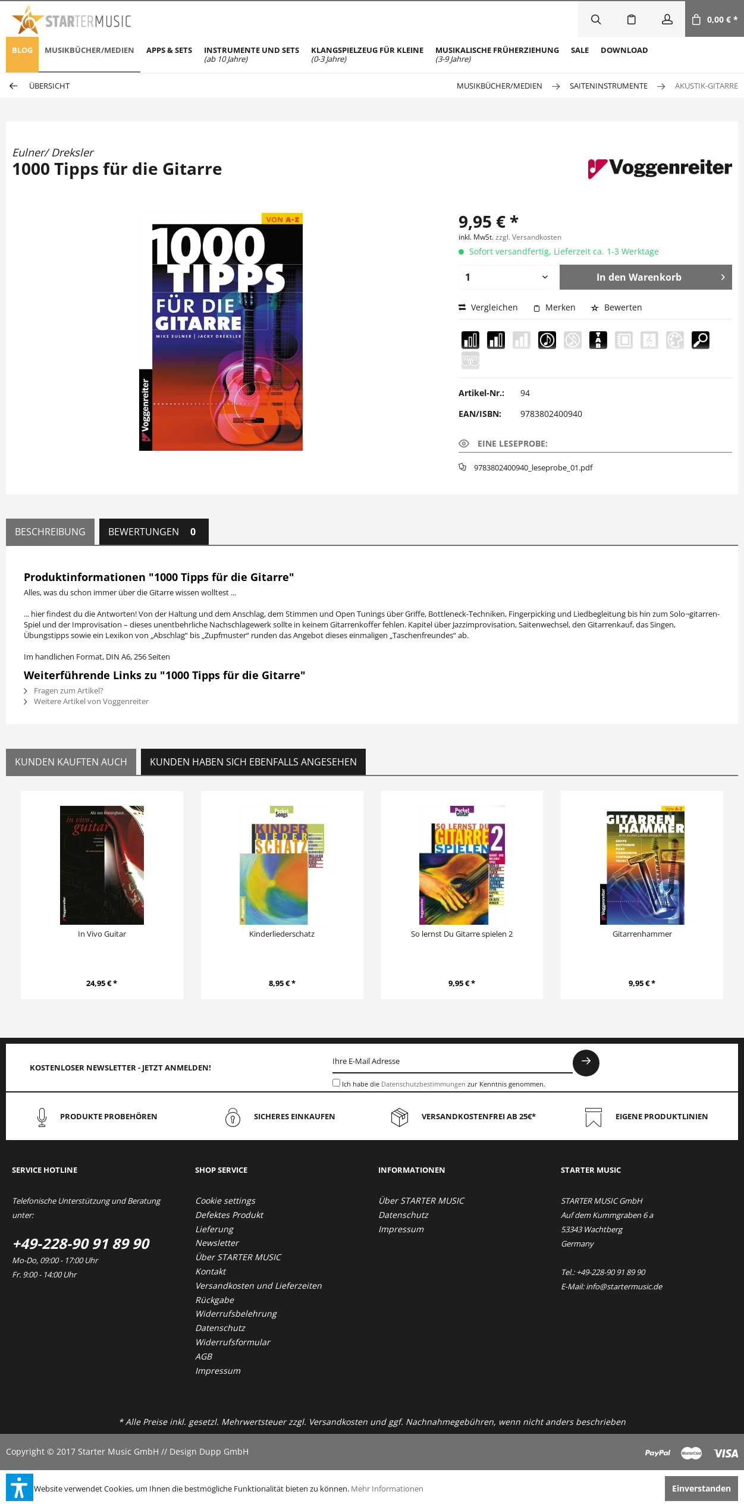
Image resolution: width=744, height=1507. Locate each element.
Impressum (217, 1370)
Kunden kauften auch (71, 761)
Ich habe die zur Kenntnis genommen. (443, 1083)
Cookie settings (225, 1200)
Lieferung (214, 1229)
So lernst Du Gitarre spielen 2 (462, 933)
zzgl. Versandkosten (528, 237)
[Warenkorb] (714, 19)
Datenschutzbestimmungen (423, 1083)
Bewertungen (154, 531)
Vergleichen (488, 307)
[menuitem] (22, 55)
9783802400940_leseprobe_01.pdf (533, 467)
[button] (19, 1487)
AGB (203, 1356)
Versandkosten (338, 1421)
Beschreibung (50, 531)
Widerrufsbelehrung (236, 1313)
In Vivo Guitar (102, 933)
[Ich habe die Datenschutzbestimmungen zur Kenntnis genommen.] (336, 1083)
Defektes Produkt (229, 1214)
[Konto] (667, 19)
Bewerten (616, 307)
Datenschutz (220, 1327)
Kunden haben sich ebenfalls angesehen (253, 761)
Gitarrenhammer (642, 933)
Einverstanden (701, 1488)
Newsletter (216, 1242)
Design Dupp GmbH (209, 1451)
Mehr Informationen (387, 1488)
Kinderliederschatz (282, 933)
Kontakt (210, 1271)
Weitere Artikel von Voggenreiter (86, 701)
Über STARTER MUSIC (238, 1257)
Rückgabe (214, 1299)
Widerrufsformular (232, 1342)
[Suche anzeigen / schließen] (596, 19)
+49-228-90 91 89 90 (80, 1243)
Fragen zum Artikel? (63, 690)
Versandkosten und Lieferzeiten (258, 1285)
